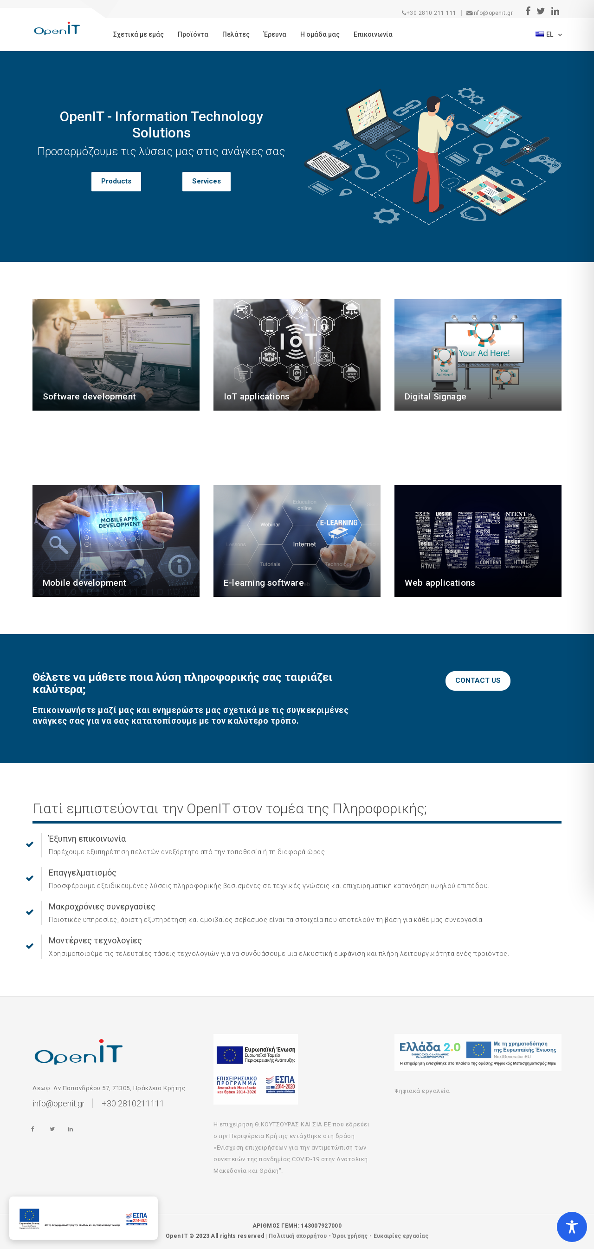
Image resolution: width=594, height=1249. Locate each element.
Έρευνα (275, 34)
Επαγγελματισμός (82, 872)
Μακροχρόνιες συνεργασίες (102, 906)
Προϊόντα (193, 34)
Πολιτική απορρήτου (298, 1236)
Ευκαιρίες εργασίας (401, 1236)
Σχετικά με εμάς (138, 34)
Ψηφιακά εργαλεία (422, 1090)
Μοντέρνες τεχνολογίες (95, 940)
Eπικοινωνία (373, 34)
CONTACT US (478, 680)
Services (206, 181)
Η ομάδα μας (320, 34)
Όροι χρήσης (350, 1236)
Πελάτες (236, 34)
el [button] (545, 34)
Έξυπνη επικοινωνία (87, 839)
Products (116, 181)
